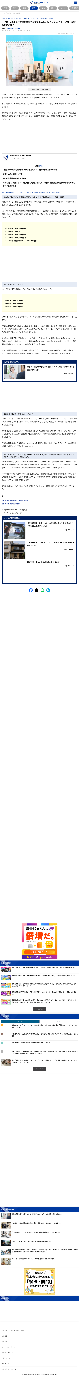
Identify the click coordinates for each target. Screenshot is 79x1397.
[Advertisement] (39, 137)
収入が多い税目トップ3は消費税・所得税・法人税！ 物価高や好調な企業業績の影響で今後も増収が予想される (39, 184)
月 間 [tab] (58, 1021)
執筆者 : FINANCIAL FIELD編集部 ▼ (20, 155)
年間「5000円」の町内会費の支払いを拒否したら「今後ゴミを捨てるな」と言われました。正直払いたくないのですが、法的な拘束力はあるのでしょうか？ (45, 1052)
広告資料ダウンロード (9, 1369)
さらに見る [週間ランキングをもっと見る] (39, 1068)
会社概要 (4, 1336)
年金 (43, 8)
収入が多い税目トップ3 (12, 174)
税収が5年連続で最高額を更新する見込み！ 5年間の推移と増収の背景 (30, 169)
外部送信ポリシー (7, 1352)
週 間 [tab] (20, 1021)
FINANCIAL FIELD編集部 (14, 28)
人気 (5, 8)
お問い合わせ (6, 1358)
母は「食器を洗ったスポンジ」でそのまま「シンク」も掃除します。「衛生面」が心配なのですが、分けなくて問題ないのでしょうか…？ (45, 1061)
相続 (24, 8)
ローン (63, 8)
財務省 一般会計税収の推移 (11, 503)
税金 (33, 8)
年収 (14, 8)
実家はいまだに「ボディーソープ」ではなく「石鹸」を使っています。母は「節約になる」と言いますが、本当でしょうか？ (45, 1026)
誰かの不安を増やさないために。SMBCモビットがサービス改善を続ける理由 (27, 18)
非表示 (41, 166)
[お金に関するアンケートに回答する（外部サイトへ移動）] (39, 1281)
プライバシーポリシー (9, 1347)
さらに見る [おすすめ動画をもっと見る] (39, 1009)
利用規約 (4, 1341)
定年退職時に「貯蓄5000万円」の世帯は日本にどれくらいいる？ (32, 1042)
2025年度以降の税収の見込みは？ (16, 178)
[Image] (39, 687)
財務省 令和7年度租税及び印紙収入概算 (15, 500)
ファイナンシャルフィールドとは (13, 1330)
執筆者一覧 (5, 1363)
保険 (52, 8)
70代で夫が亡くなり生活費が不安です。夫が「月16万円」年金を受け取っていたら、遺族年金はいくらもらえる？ (45, 1035)
